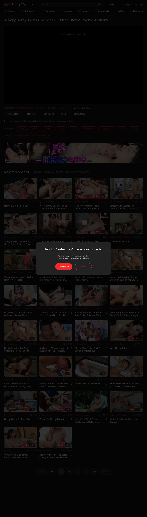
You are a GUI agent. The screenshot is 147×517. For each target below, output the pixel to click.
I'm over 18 (64, 266)
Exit (83, 266)
